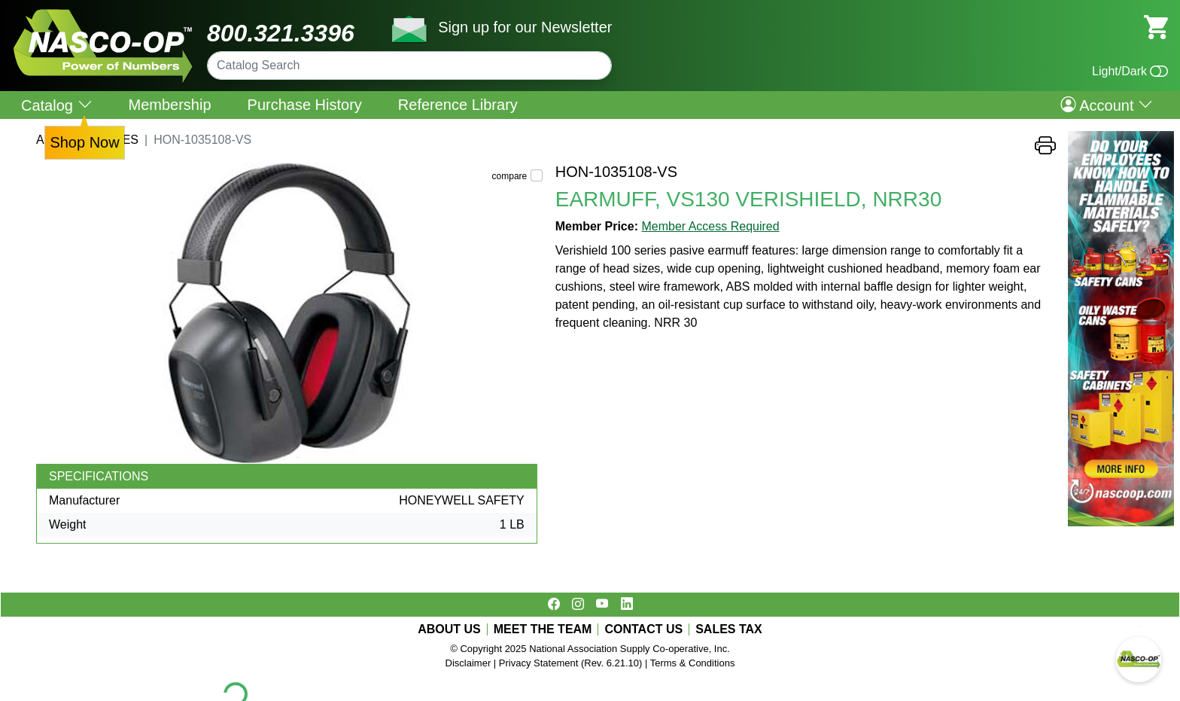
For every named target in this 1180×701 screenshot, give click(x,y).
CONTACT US (643, 629)
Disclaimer (468, 663)
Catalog (57, 105)
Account (1106, 104)
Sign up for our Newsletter (525, 27)
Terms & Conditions (692, 663)
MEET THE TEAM (543, 629)
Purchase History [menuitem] (305, 104)
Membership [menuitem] (170, 104)
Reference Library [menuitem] (458, 104)
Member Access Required (710, 226)
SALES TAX (728, 629)
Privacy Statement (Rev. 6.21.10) (571, 663)
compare (510, 176)
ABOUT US (449, 629)
